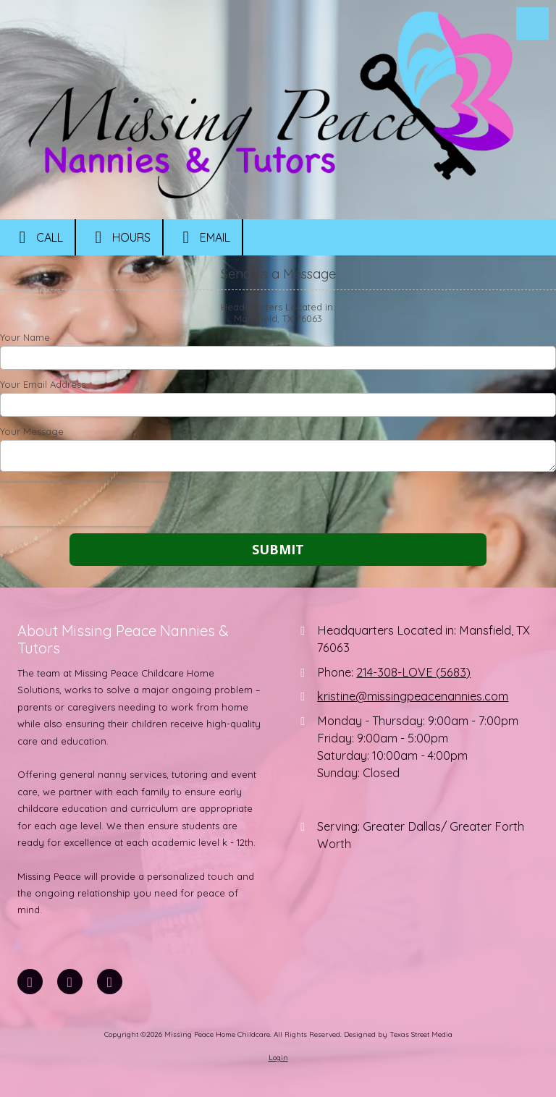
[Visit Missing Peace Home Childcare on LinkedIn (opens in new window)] (70, 981)
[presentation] (92, 504)
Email (202, 237)
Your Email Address (42, 384)
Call (37, 237)
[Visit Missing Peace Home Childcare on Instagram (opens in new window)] (109, 981)
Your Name (25, 337)
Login (278, 1057)
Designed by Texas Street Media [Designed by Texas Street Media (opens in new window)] (398, 1034)
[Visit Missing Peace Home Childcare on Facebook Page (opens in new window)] (30, 981)
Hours (119, 237)
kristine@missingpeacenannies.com (412, 696)
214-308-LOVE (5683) (413, 672)
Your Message (32, 431)
